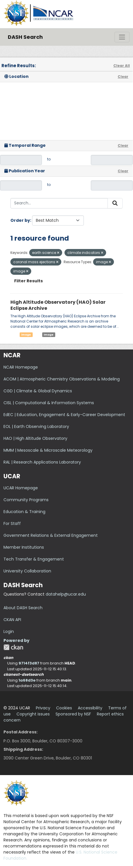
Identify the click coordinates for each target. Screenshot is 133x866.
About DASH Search (23, 608)
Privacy (43, 708)
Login (8, 631)
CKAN (13, 647)
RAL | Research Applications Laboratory (42, 462)
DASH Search (25, 37)
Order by (20, 220)
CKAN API (12, 620)
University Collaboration (27, 571)
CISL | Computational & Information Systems (48, 403)
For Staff (12, 523)
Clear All (121, 65)
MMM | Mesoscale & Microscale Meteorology (48, 450)
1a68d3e (27, 680)
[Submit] (115, 203)
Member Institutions (23, 547)
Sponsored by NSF (73, 714)
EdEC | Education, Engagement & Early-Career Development (64, 415)
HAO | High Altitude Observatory (35, 438)
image (26, 334)
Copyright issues (33, 714)
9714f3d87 (29, 663)
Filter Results (28, 281)
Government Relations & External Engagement (50, 535)
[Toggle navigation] (122, 37)
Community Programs (26, 500)
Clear (123, 76)
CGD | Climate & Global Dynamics (37, 391)
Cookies (64, 708)
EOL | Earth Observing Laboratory (36, 426)
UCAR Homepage (20, 488)
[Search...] (59, 203)
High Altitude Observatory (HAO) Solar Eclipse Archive (58, 305)
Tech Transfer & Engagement (33, 559)
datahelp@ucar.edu (66, 594)
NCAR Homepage (20, 367)
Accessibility (90, 708)
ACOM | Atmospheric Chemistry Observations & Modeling (61, 379)
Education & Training (24, 512)
